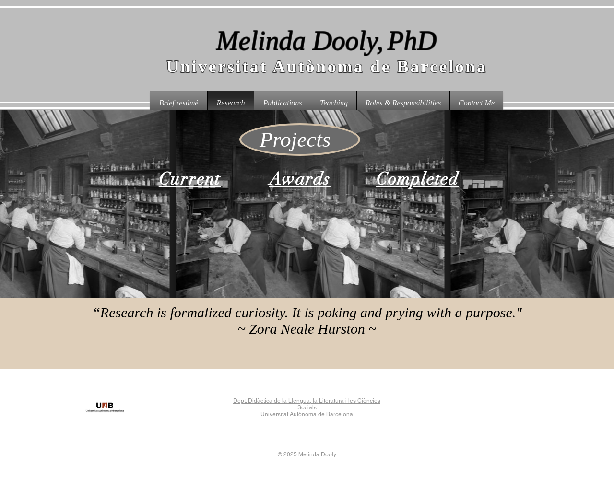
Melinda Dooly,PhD (326, 41)
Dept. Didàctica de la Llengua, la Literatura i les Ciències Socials (306, 404)
